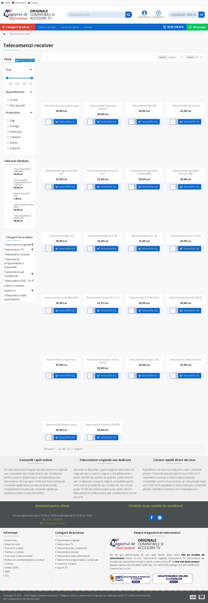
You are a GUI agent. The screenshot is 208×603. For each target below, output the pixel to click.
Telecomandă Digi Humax (185, 105)
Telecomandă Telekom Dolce (185, 359)
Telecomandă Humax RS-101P (102, 297)
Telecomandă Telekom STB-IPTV (102, 424)
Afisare (191, 57)
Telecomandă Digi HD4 (144, 105)
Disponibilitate (15, 92)
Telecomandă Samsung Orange (61, 105)
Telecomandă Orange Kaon (61, 359)
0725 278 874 (52, 519)
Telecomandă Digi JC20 (61, 235)
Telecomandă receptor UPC (144, 359)
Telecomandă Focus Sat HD (186, 235)
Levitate (127, 568)
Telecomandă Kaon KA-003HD (185, 297)
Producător (13, 112)
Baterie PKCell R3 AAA (22, 194)
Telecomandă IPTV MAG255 (144, 297)
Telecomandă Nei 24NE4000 (22, 170)
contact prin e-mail (52, 523)
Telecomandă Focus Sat (144, 235)
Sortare (158, 57)
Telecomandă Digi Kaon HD (102, 235)
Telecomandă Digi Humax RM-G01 (61, 172)
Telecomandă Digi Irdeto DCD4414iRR (185, 172)
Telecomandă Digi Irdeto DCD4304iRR (144, 172)
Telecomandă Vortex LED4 (24, 205)
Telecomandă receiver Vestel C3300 (103, 361)
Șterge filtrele (26, 60)
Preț (8, 69)
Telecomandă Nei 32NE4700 (22, 217)
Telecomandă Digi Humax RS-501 (103, 172)
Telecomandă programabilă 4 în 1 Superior (23, 182)
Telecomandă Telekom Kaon (61, 424)
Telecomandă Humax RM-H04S (61, 297)
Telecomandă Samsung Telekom (103, 107)
